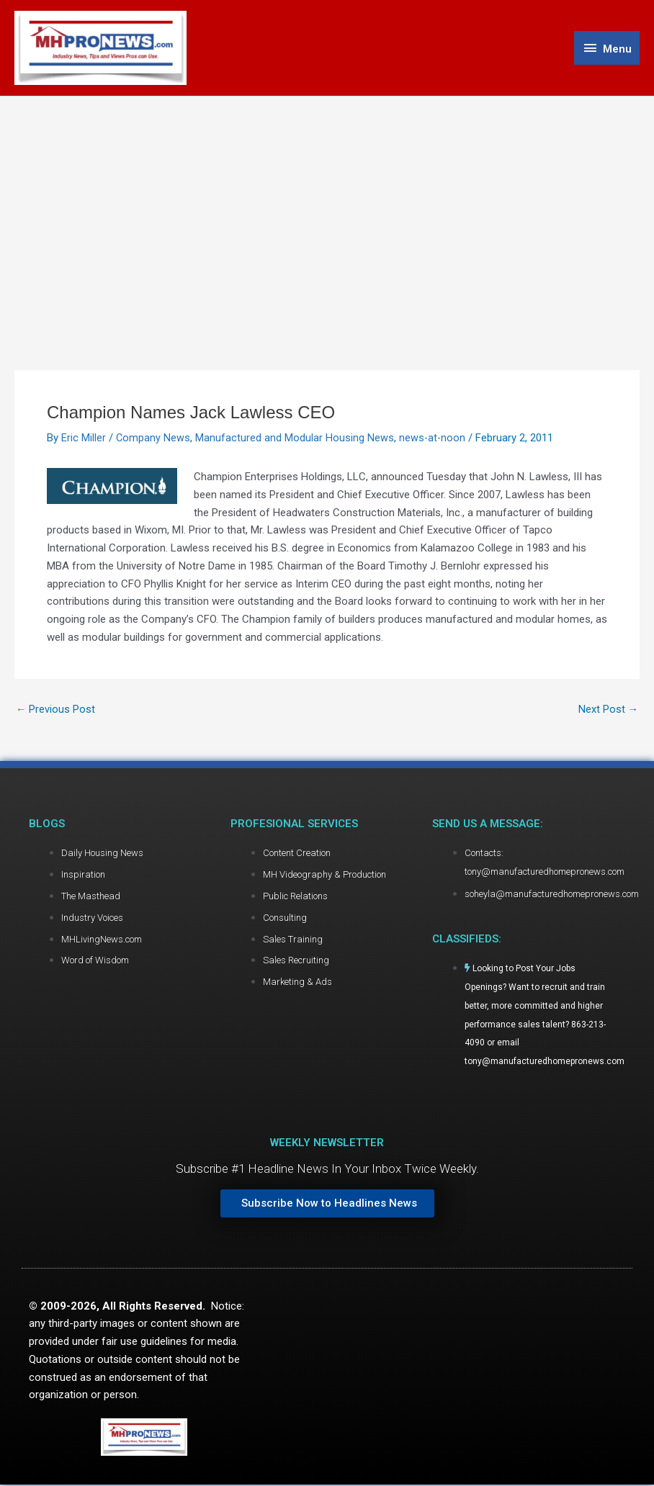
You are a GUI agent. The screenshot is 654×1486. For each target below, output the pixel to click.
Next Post (608, 711)
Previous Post (56, 711)
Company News (153, 439)
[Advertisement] (327, 206)
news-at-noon (433, 439)
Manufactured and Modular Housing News (295, 439)
